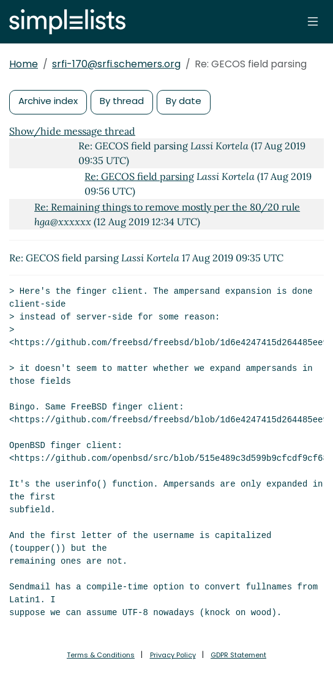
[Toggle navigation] (313, 21)
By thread (122, 100)
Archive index (48, 100)
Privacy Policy (173, 655)
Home (23, 64)
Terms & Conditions (101, 655)
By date (183, 100)
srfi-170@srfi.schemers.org (116, 64)
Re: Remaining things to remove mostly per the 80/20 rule (167, 207)
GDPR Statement (238, 655)
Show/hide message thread (72, 131)
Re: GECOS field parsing (139, 176)
